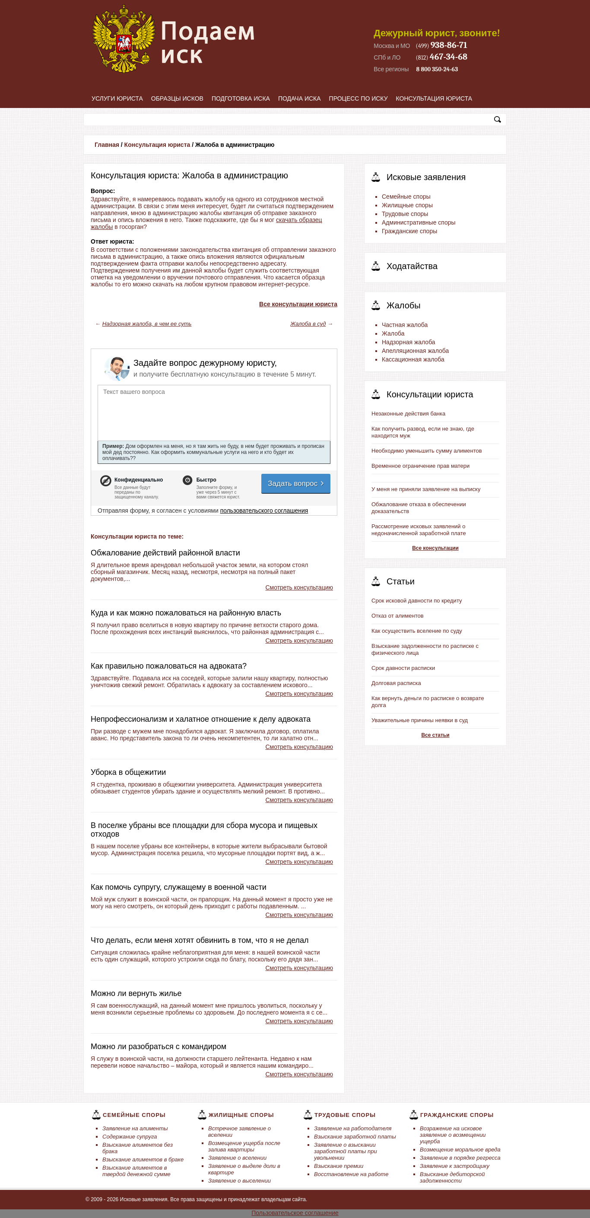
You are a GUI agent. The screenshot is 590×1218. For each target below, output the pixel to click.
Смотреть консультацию (299, 587)
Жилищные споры (407, 205)
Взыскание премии (338, 1166)
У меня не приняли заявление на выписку (425, 489)
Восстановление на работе (351, 1174)
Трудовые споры (405, 213)
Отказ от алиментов (397, 615)
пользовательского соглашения (264, 510)
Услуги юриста (117, 98)
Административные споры (419, 222)
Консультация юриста (434, 98)
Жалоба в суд (308, 323)
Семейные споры (406, 196)
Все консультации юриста (298, 304)
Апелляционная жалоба (415, 350)
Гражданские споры (409, 231)
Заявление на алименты (135, 1128)
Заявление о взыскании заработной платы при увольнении (345, 1151)
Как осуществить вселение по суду (416, 631)
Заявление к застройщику (454, 1166)
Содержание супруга (129, 1136)
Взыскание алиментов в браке (143, 1159)
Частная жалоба (405, 324)
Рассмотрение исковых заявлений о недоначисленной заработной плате (418, 529)
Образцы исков (177, 98)
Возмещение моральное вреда (460, 1149)
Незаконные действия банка (408, 413)
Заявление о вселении (237, 1158)
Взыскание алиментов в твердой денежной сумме (136, 1170)
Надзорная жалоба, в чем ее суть (147, 323)
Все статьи (435, 735)
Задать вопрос (296, 483)
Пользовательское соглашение (295, 1212)
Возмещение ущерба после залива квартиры (244, 1146)
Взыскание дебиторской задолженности (452, 1177)
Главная (107, 144)
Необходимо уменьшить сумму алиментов (426, 450)
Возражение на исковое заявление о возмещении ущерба (453, 1135)
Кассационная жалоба (413, 359)
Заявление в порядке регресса (460, 1158)
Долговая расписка (396, 683)
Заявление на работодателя (353, 1128)
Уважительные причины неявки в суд (419, 720)
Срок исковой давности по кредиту (416, 600)
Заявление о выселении (239, 1180)
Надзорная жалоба (408, 342)
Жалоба (393, 333)
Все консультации (435, 548)
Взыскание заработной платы (355, 1136)
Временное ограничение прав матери (420, 466)
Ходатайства (412, 266)
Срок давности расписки (403, 668)
